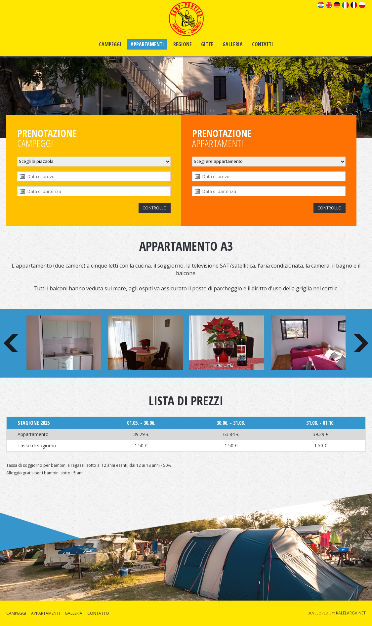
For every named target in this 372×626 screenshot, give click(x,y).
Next (361, 343)
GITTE (207, 44)
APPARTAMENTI (147, 44)
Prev (11, 343)
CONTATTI (262, 44)
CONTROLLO (155, 208)
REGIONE (182, 44)
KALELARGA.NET (351, 613)
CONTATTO (98, 613)
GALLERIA (233, 44)
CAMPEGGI (110, 44)
